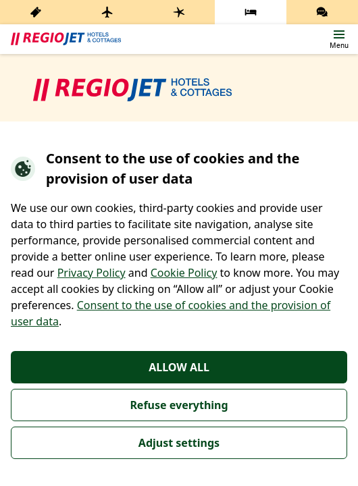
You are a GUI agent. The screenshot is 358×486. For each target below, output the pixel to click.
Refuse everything (179, 405)
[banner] (66, 39)
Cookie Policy (184, 272)
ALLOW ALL (179, 367)
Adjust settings (179, 442)
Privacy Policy (91, 272)
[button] (339, 39)
